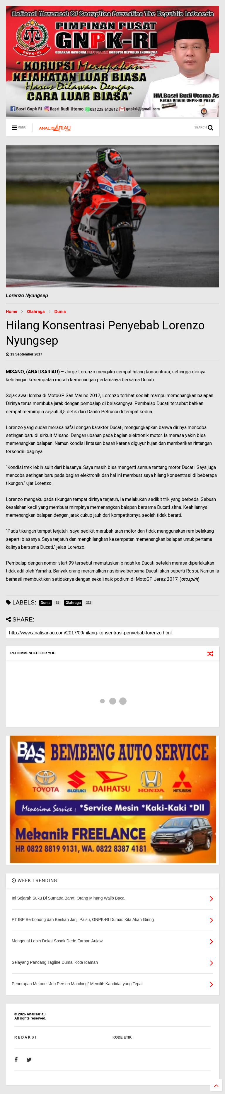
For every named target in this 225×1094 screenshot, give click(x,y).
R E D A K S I (25, 1037)
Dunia (60, 311)
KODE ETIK (122, 1037)
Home (11, 311)
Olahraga (36, 311)
